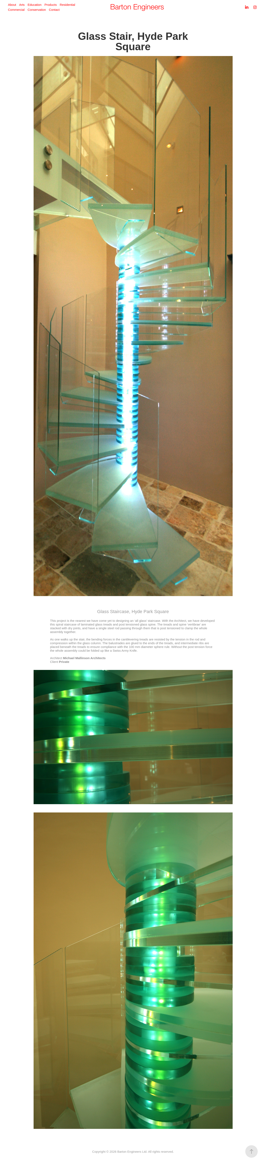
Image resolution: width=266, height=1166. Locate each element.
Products (50, 4)
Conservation (37, 9)
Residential (67, 4)
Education (34, 4)
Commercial (16, 9)
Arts (22, 4)
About (12, 4)
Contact (54, 9)
